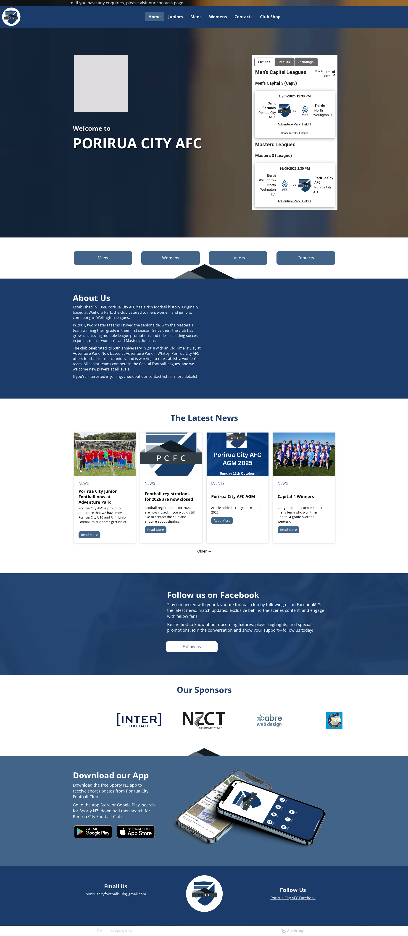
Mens (103, 258)
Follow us (192, 646)
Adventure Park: (289, 124)
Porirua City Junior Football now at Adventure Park (98, 496)
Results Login (325, 71)
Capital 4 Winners (296, 496)
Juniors (238, 258)
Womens (170, 258)
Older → (204, 551)
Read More (89, 534)
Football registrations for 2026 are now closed (169, 496)
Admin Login (293, 931)
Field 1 (306, 124)
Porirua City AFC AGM (233, 496)
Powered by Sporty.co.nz (115, 931)
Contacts (305, 258)
